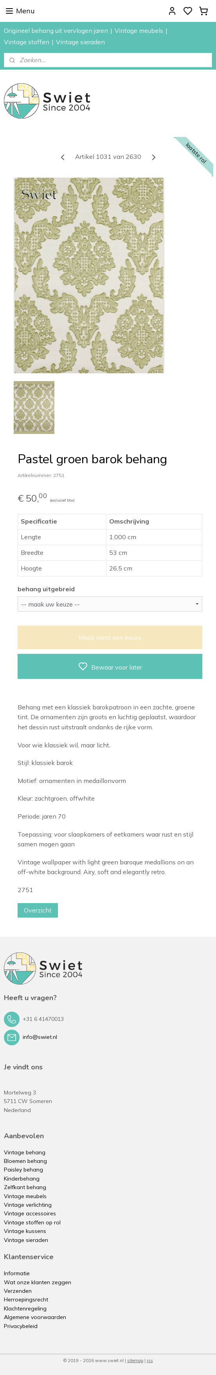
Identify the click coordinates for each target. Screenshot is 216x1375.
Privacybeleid (21, 1326)
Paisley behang (23, 1169)
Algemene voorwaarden (35, 1317)
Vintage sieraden (80, 42)
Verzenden (18, 1290)
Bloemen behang (25, 1160)
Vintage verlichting (28, 1204)
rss (150, 1360)
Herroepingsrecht (26, 1299)
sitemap (135, 1360)
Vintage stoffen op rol (32, 1222)
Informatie (17, 1273)
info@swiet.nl (40, 1036)
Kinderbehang (22, 1178)
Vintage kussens (25, 1231)
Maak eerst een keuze (110, 637)
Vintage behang (24, 1152)
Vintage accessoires (30, 1213)
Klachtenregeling (25, 1308)
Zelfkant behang (25, 1187)
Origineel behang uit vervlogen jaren (56, 30)
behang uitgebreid (46, 589)
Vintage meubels (139, 30)
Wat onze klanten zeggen (37, 1282)
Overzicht (38, 910)
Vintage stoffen (26, 42)
